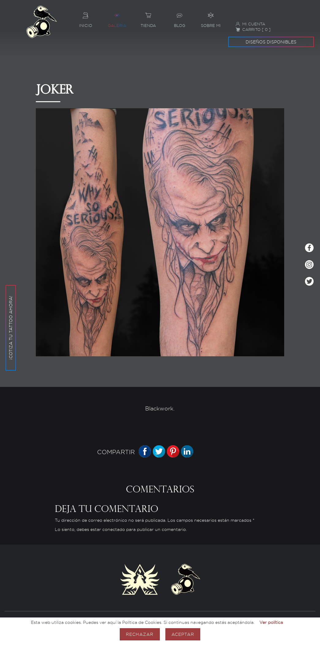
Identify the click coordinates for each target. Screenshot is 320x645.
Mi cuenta (250, 24)
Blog (179, 18)
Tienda (148, 18)
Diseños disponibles (271, 41)
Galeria (116, 18)
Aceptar (182, 634)
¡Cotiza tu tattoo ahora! (10, 291)
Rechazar (139, 634)
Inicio (85, 18)
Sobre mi (210, 18)
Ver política (271, 622)
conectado (113, 529)
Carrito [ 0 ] (253, 29)
